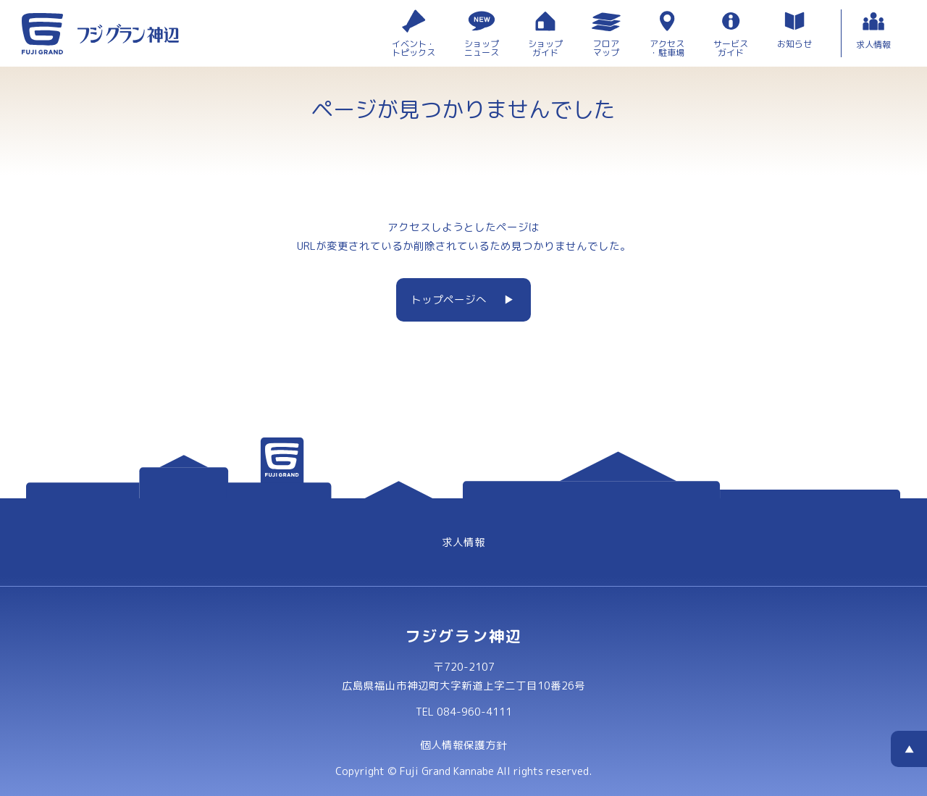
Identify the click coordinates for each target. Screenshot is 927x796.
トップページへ (449, 299)
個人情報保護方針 (463, 745)
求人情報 (463, 542)
